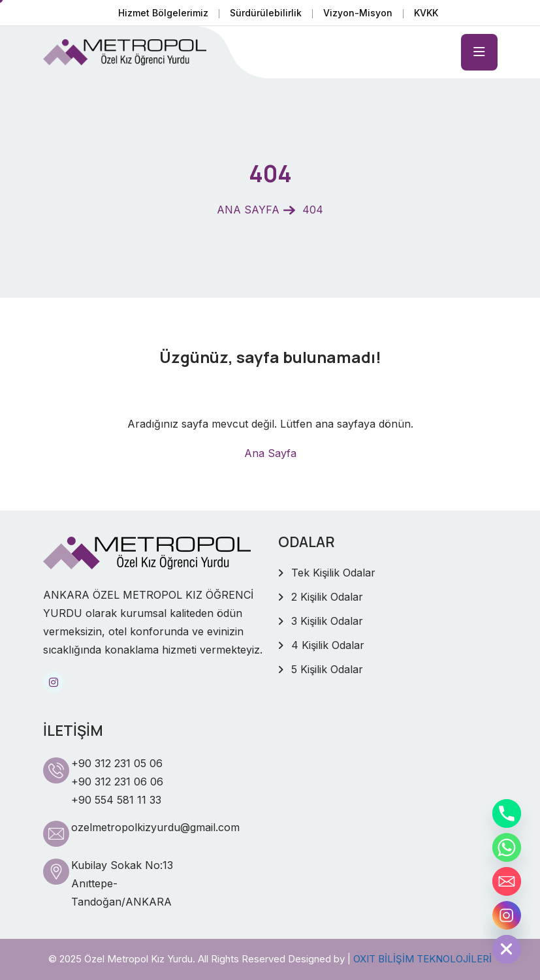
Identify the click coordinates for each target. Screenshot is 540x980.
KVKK (426, 12)
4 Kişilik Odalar (327, 645)
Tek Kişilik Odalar (333, 572)
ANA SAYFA (248, 209)
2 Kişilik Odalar (327, 596)
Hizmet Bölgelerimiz (163, 12)
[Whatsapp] (506, 847)
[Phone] (506, 813)
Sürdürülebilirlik (266, 12)
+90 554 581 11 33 (116, 799)
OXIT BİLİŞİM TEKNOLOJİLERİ (422, 959)
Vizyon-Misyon (357, 12)
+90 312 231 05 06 (117, 763)
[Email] (506, 881)
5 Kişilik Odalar (327, 669)
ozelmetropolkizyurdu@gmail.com (155, 827)
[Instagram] (506, 915)
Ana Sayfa (270, 453)
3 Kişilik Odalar (327, 620)
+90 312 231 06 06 (117, 781)
